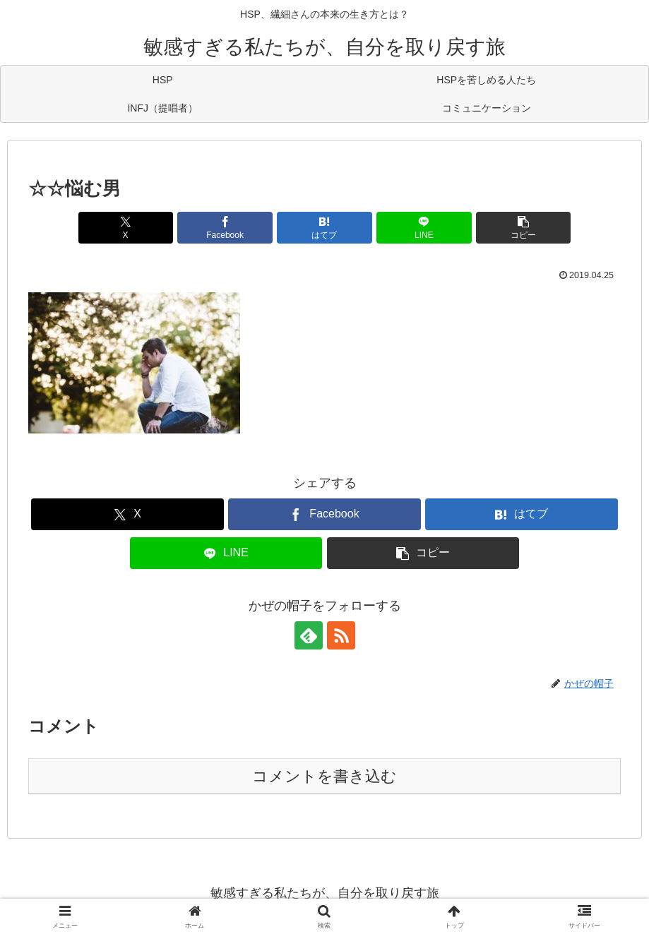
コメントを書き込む (324, 776)
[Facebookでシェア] (224, 228)
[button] (523, 228)
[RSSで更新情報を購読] (341, 635)
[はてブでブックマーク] (324, 228)
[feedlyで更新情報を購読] (308, 635)
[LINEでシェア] (423, 228)
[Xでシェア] (125, 228)
